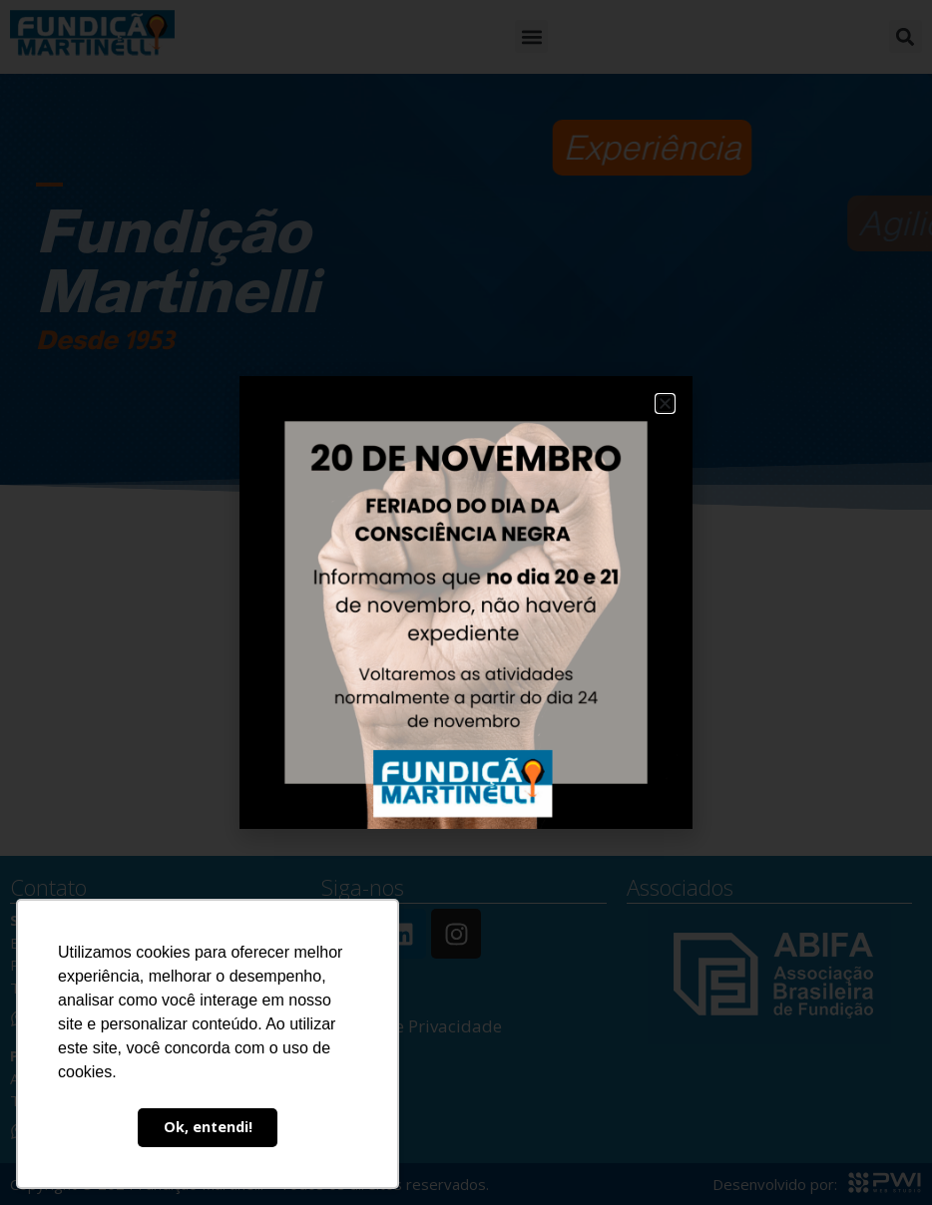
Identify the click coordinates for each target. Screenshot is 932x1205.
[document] (466, 602)
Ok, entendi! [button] (208, 1126)
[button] (665, 403)
